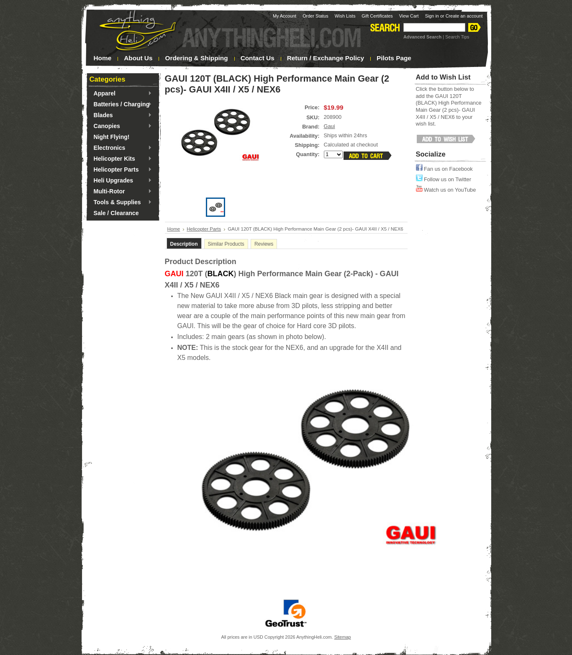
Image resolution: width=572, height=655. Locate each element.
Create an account (464, 15)
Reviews (263, 244)
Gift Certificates (377, 15)
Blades (121, 115)
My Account (284, 15)
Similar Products (226, 244)
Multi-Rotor (121, 191)
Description (184, 244)
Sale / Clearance (116, 213)
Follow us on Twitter (443, 179)
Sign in (432, 15)
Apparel (121, 94)
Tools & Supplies (121, 202)
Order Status (315, 15)
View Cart (409, 15)
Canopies (121, 126)
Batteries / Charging (121, 104)
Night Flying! (112, 137)
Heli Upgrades (121, 181)
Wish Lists (345, 15)
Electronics (121, 148)
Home (173, 228)
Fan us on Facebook (444, 169)
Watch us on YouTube (446, 190)
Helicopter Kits (121, 159)
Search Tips (457, 36)
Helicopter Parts (121, 170)
